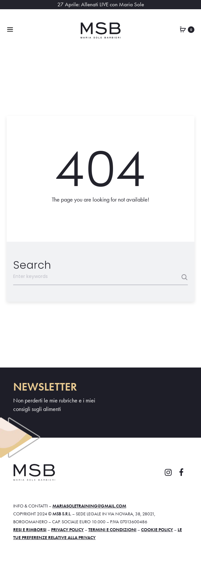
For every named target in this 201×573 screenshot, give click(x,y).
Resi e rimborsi (29, 529)
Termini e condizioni (112, 529)
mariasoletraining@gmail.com (89, 506)
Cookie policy (157, 529)
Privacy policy (67, 529)
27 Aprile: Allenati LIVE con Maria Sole (100, 4)
